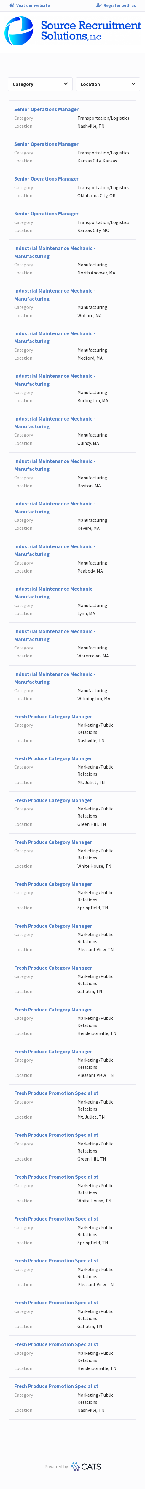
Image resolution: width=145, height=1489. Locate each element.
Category (40, 84)
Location (108, 84)
